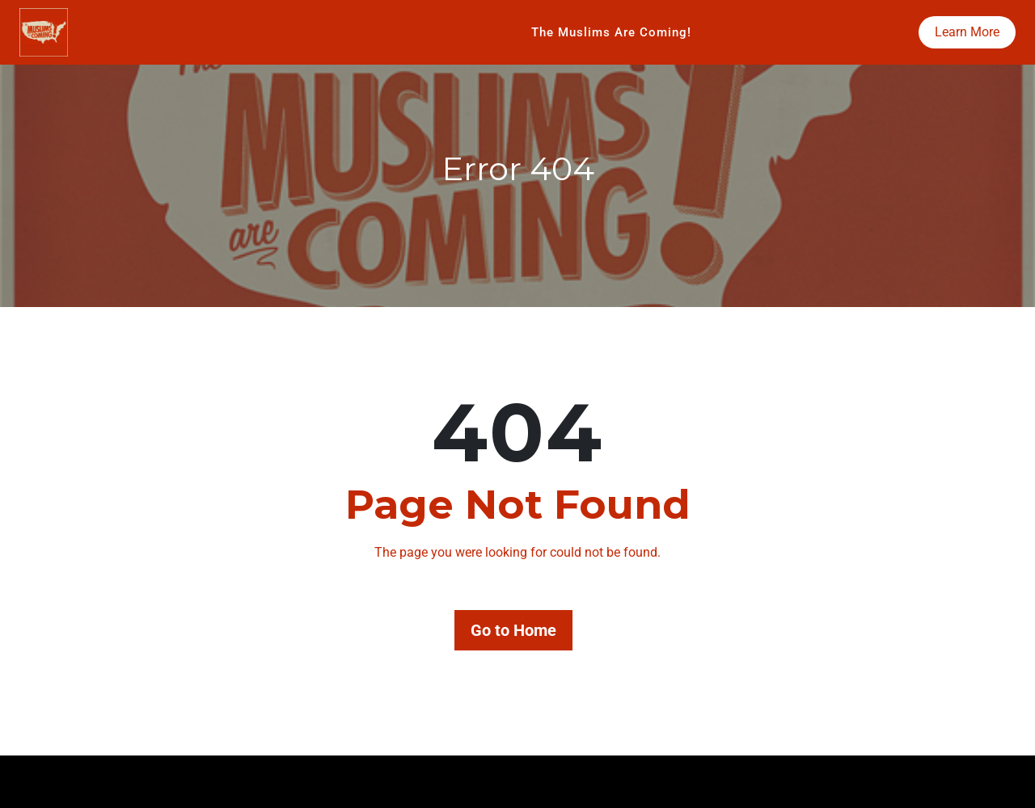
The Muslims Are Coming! (611, 32)
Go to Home (513, 630)
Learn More (967, 32)
